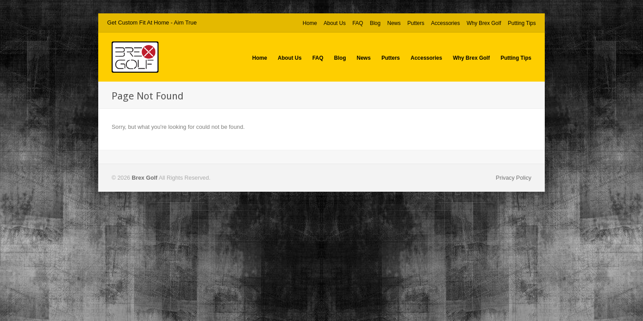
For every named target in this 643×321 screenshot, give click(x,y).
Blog (375, 23)
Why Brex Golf (484, 23)
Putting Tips (522, 23)
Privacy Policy (513, 177)
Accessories (445, 23)
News (394, 23)
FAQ (357, 23)
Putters (415, 23)
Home (310, 23)
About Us (335, 23)
